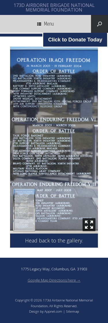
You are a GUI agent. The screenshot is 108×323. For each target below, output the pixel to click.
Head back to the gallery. (54, 240)
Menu (45, 24)
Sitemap (72, 311)
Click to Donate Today (75, 40)
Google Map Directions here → (54, 280)
